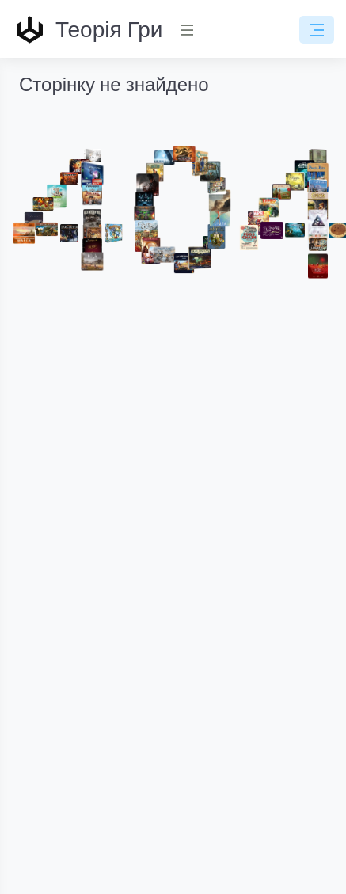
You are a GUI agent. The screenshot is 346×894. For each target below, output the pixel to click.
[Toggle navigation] (316, 30)
